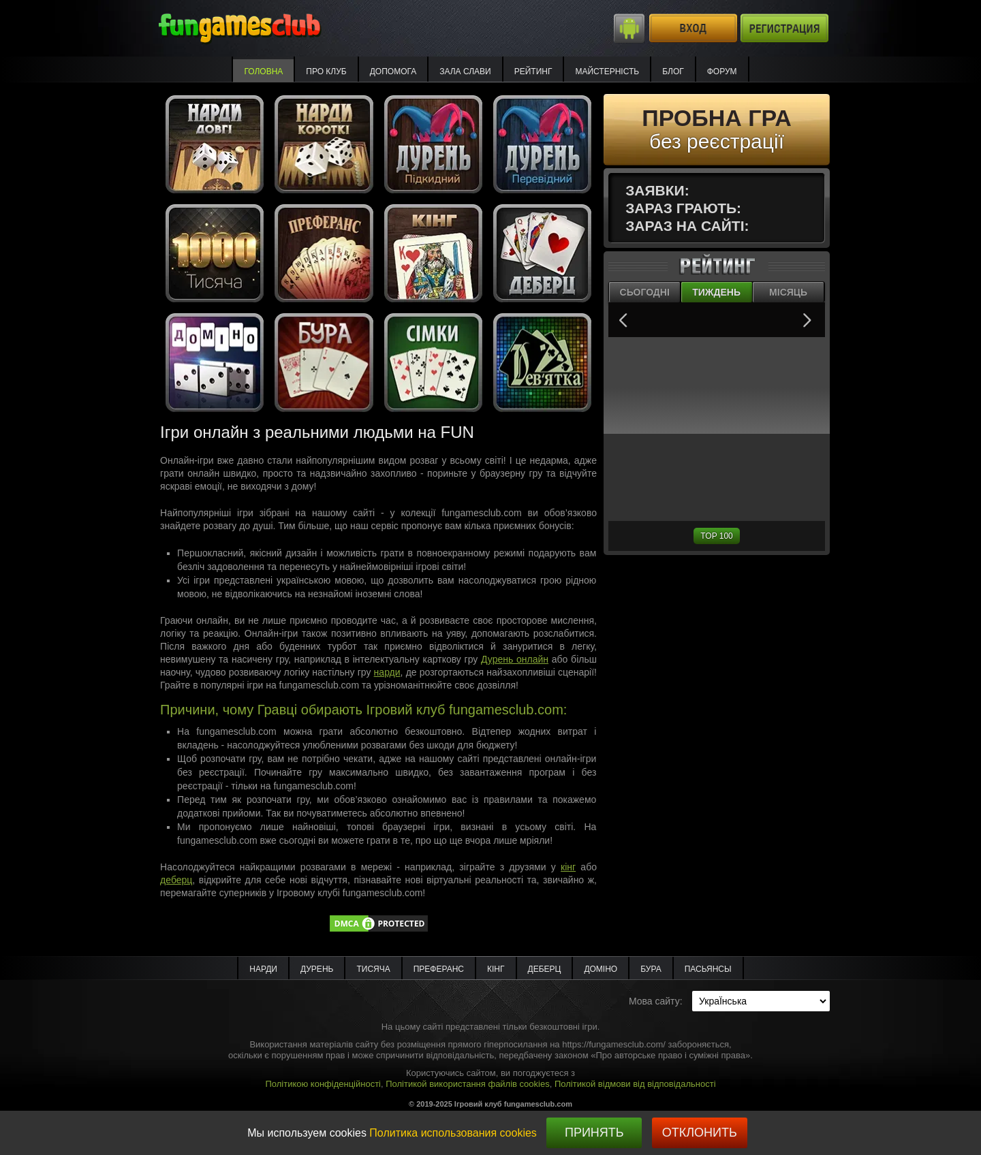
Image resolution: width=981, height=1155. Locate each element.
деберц (176, 879)
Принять (594, 1132)
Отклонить (699, 1132)
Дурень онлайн (514, 659)
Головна (263, 71)
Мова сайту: (656, 1001)
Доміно (600, 969)
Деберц (544, 969)
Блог (673, 71)
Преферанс (439, 969)
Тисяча (373, 969)
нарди (387, 672)
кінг (568, 866)
